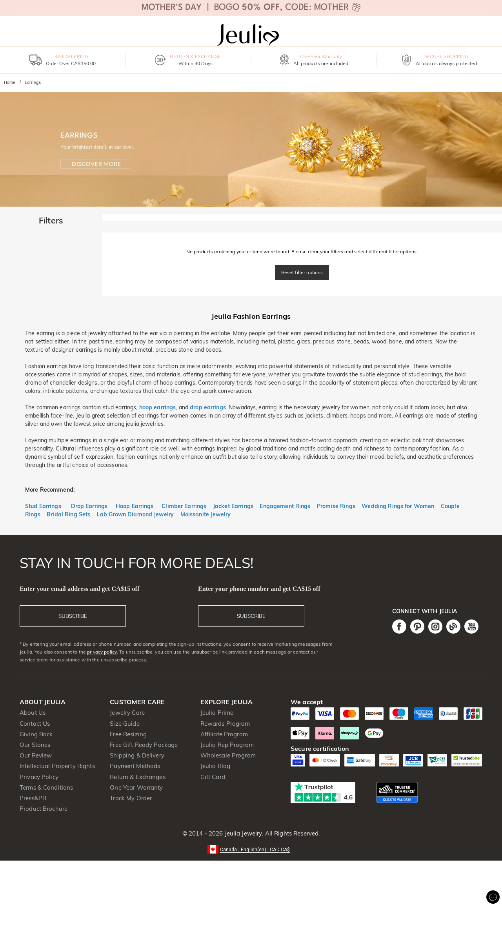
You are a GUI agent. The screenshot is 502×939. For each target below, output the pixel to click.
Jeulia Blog (215, 766)
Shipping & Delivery (137, 755)
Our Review (36, 755)
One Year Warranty (136, 787)
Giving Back (36, 734)
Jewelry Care (127, 712)
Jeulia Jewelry (242, 833)
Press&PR (33, 798)
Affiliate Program (224, 734)
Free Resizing (128, 734)
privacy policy (102, 652)
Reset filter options (302, 272)
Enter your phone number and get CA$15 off (259, 588)
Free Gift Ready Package (144, 744)
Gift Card (212, 777)
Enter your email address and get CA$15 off (80, 588)
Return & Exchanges (137, 777)
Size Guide (124, 723)
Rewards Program (225, 723)
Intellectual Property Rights (57, 766)
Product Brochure (43, 808)
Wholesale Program (228, 755)
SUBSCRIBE (72, 616)
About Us (32, 712)
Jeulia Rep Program (227, 744)
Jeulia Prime (217, 712)
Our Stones (35, 744)
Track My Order (131, 798)
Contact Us (35, 723)
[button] (251, 849)
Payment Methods (135, 766)
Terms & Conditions (46, 787)
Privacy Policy (39, 777)
